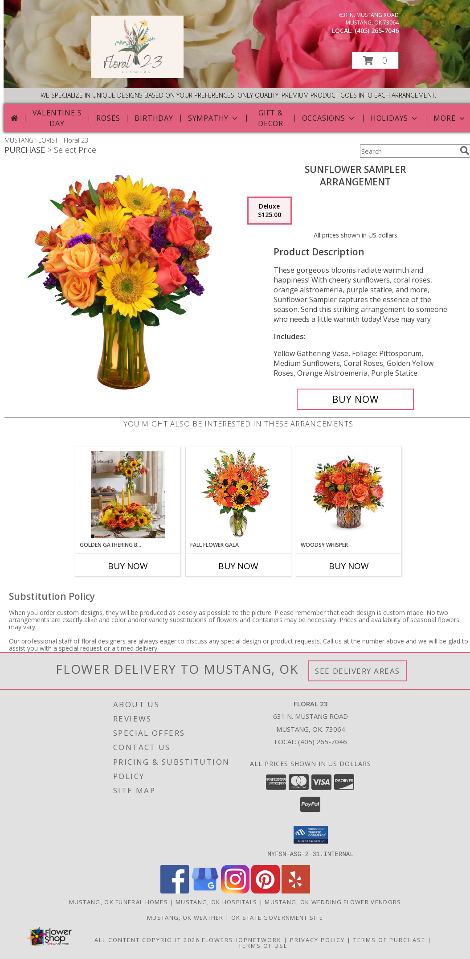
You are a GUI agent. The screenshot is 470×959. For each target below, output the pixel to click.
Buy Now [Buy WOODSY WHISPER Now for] (349, 566)
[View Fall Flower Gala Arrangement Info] (238, 494)
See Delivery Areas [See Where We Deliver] (357, 671)
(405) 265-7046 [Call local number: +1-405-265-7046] (377, 30)
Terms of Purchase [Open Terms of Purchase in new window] (389, 939)
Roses (108, 118)
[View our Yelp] (296, 890)
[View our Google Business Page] (205, 890)
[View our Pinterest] (265, 890)
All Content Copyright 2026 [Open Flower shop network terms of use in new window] (147, 939)
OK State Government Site (277, 917)
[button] (375, 60)
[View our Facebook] (174, 890)
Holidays (395, 118)
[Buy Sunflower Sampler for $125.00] (355, 399)
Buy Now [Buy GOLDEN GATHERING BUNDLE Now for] (128, 566)
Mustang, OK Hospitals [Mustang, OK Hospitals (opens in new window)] (216, 902)
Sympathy (213, 118)
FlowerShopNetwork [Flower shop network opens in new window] (242, 939)
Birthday (154, 118)
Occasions (329, 118)
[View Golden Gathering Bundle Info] (128, 494)
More (449, 118)
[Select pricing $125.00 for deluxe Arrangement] (269, 211)
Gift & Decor (270, 118)
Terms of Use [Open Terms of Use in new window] (263, 945)
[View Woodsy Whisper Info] (349, 494)
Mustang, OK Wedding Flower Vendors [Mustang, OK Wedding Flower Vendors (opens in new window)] (333, 902)
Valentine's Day (57, 118)
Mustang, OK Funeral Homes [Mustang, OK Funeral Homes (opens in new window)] (118, 902)
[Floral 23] (137, 75)
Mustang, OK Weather (185, 917)
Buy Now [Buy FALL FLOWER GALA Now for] (238, 566)
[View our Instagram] (235, 890)
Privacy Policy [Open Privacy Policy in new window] (317, 939)
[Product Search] (408, 151)
